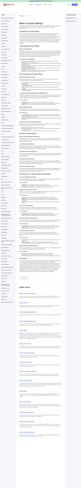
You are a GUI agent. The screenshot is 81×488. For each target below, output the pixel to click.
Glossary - (21, 15)
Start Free (75, 4)
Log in (68, 4)
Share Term (23, 277)
